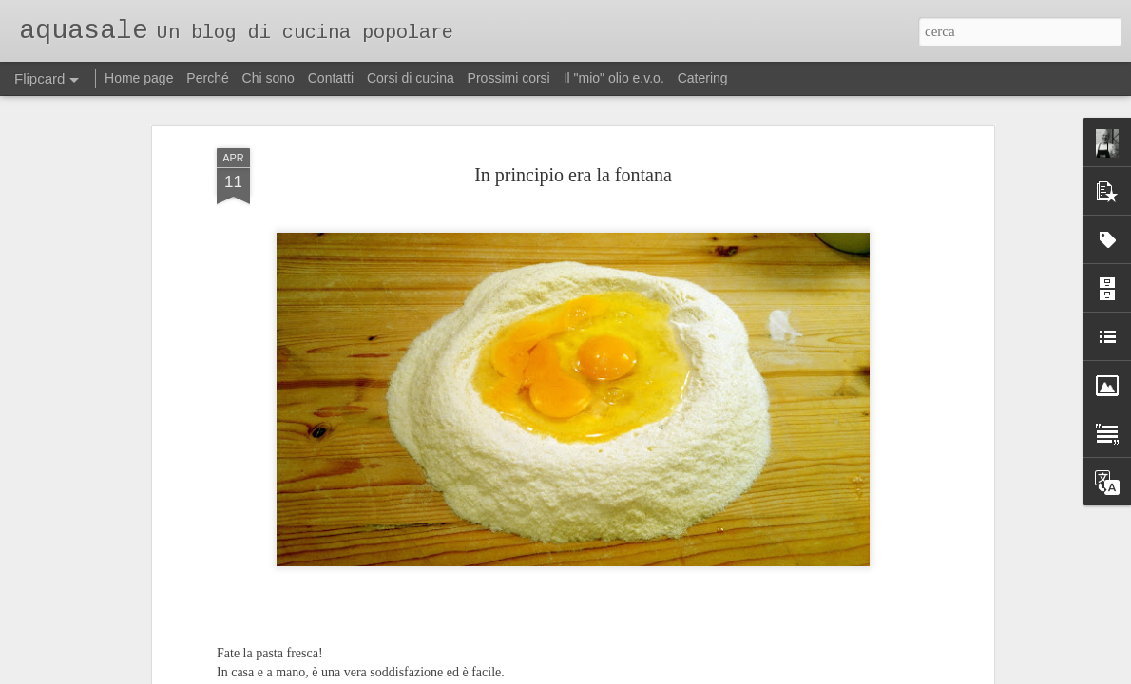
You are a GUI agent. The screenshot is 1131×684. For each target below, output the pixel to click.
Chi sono (268, 78)
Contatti (331, 78)
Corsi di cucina (410, 78)
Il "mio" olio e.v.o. (614, 78)
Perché (207, 78)
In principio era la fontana (573, 173)
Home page (139, 78)
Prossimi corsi (509, 78)
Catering (703, 78)
